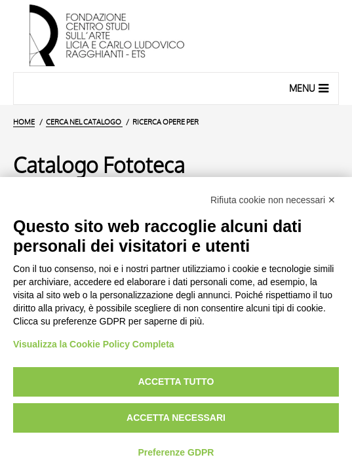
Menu (310, 87)
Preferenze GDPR (176, 452)
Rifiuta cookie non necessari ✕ (273, 200)
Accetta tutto (176, 381)
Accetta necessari (176, 417)
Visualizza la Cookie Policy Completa (93, 344)
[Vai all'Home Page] (176, 36)
